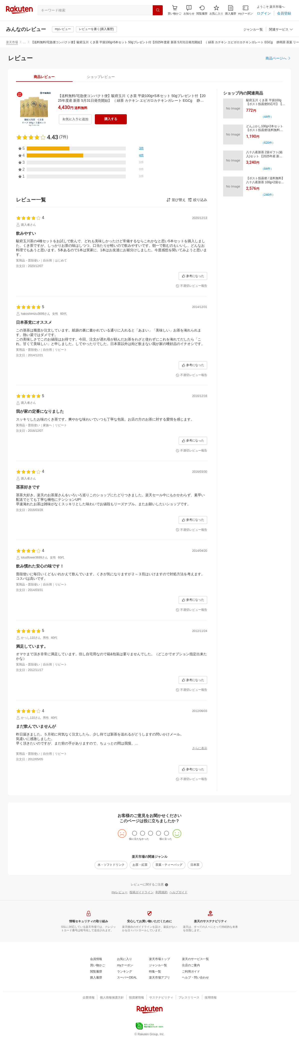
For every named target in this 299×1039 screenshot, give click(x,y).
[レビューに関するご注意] (149, 885)
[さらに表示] (199, 748)
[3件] (141, 148)
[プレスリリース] (188, 998)
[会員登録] (284, 13)
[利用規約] (161, 892)
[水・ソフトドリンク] (111, 865)
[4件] (141, 156)
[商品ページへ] (278, 58)
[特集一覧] (155, 972)
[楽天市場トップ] (159, 959)
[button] (188, 10)
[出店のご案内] (191, 966)
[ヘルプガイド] (178, 892)
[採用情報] (211, 998)
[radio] (134, 833)
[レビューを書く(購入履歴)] (96, 29)
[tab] (44, 77)
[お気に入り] (216, 10)
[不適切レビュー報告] (191, 286)
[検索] (158, 10)
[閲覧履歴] (201, 10)
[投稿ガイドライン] (141, 892)
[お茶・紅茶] (140, 865)
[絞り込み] (197, 200)
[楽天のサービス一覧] (195, 959)
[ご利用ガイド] (191, 972)
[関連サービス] (281, 30)
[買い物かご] (97, 966)
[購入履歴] (230, 10)
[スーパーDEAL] (127, 978)
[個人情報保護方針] (112, 998)
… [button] (24, 42)
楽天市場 (12, 42)
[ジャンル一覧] (253, 30)
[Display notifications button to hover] (174, 10)
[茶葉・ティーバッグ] (168, 865)
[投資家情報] (136, 998)
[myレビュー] (63, 29)
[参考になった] (193, 276)
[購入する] (111, 119)
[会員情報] (96, 959)
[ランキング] (124, 972)
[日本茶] (194, 865)
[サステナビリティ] (161, 998)
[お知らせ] (188, 10)
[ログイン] (264, 13)
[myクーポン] (245, 10)
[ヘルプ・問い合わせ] (195, 978)
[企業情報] (89, 998)
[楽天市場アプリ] (159, 978)
